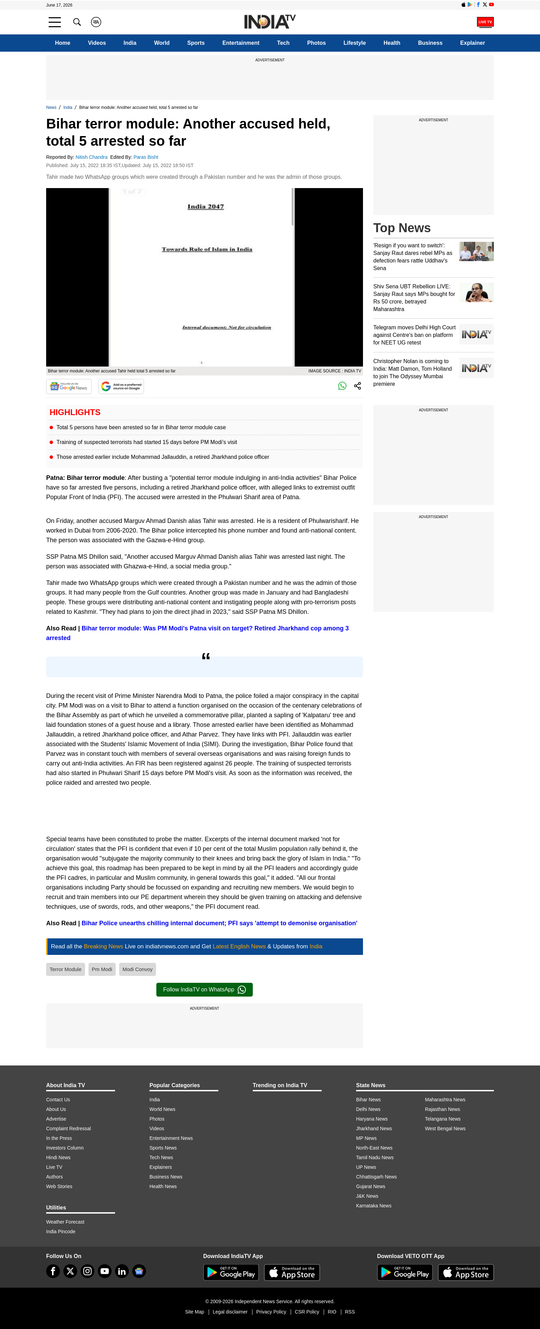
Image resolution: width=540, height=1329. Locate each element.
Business (430, 43)
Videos (97, 43)
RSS (350, 1312)
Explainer (472, 43)
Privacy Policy (271, 1312)
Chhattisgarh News (376, 1176)
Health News (163, 1186)
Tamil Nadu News (375, 1157)
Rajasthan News (442, 1109)
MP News (366, 1138)
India (130, 43)
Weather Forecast (65, 1222)
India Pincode (60, 1231)
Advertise (56, 1119)
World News (162, 1109)
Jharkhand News (374, 1128)
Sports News (163, 1148)
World (161, 43)
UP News (366, 1167)
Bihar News (368, 1099)
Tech (283, 43)
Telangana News (443, 1119)
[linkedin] (122, 1271)
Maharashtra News (445, 1099)
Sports (196, 43)
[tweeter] (70, 1271)
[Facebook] (53, 1271)
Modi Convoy (138, 969)
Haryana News (372, 1119)
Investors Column (65, 1148)
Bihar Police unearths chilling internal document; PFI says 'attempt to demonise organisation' (219, 923)
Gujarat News (370, 1186)
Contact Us (58, 1099)
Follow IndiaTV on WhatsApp (204, 990)
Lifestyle (355, 43)
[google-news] (139, 1271)
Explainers (160, 1167)
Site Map (194, 1312)
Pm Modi (102, 969)
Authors (54, 1176)
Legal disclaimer (230, 1312)
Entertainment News (171, 1138)
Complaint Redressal (68, 1128)
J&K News (367, 1196)
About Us (56, 1109)
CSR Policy (307, 1312)
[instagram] (87, 1271)
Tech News (161, 1157)
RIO (332, 1312)
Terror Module (66, 969)
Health (392, 43)
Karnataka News (374, 1205)
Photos (316, 43)
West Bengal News (445, 1128)
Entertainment (241, 43)
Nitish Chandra (92, 157)
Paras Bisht (146, 157)
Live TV (54, 1167)
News (51, 107)
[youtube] (105, 1271)
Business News (166, 1176)
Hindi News (58, 1157)
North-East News (374, 1148)
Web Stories (59, 1186)
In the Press (59, 1138)
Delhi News (368, 1109)
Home (62, 43)
